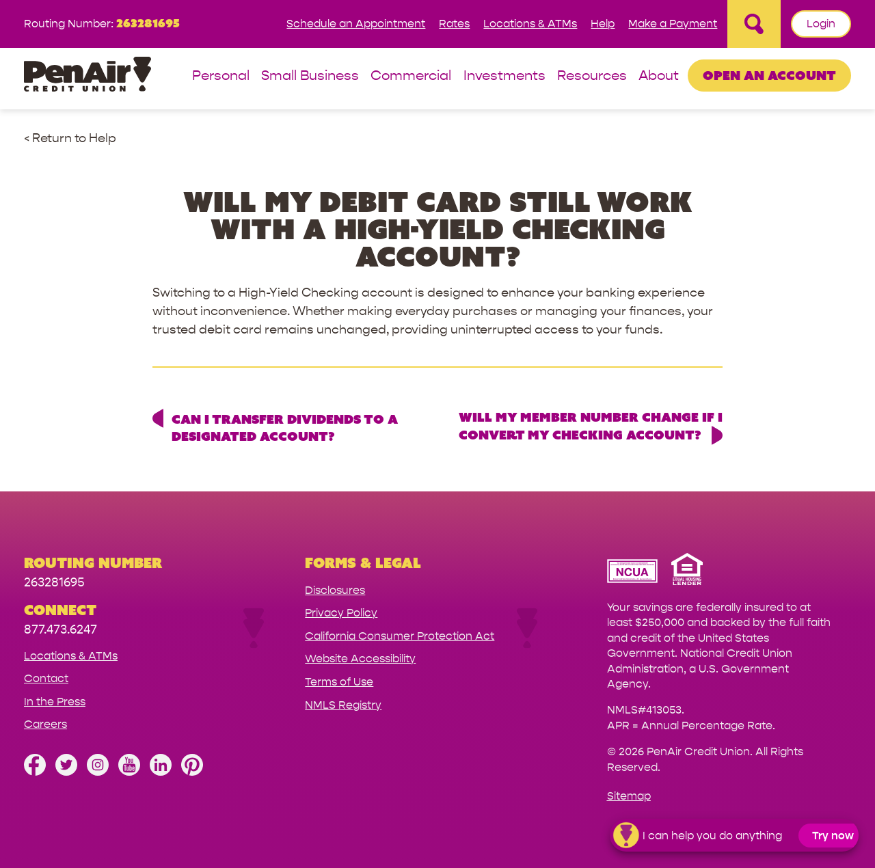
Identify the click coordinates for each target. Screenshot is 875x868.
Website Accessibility (360, 658)
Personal (221, 76)
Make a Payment (672, 23)
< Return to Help (70, 138)
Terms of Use (339, 681)
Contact (46, 678)
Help (603, 23)
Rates (454, 23)
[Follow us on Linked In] (161, 771)
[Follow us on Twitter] (66, 771)
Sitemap (629, 795)
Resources (592, 76)
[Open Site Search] (754, 24)
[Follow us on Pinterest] (192, 771)
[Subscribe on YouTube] (129, 771)
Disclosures (335, 590)
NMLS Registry (343, 705)
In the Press (54, 701)
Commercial (411, 76)
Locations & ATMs (530, 23)
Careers (45, 724)
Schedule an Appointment (355, 23)
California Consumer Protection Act (399, 635)
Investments (504, 76)
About (658, 76)
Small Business (310, 76)
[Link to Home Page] (87, 76)
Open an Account (769, 75)
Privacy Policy (341, 612)
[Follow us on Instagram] (98, 771)
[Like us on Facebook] (35, 771)
